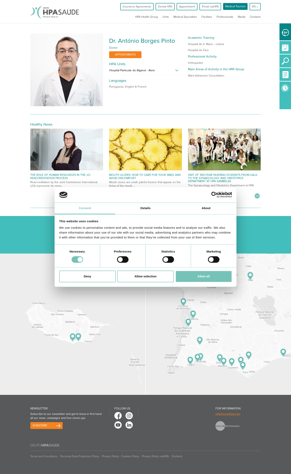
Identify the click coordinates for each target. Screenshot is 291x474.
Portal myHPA (210, 6)
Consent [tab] (85, 208)
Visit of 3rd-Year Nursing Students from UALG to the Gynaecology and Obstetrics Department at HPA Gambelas (222, 178)
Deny (87, 276)
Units (165, 17)
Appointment (187, 6)
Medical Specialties (185, 17)
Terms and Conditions (43, 456)
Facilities (206, 17)
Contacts (255, 17)
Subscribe (40, 425)
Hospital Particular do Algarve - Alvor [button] (132, 70)
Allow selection (145, 276)
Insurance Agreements (137, 6)
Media (241, 17)
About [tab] (206, 208)
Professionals (225, 17)
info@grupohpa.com (227, 414)
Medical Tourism (235, 6)
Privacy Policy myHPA (155, 456)
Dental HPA (165, 6)
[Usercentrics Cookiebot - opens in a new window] (214, 195)
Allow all (203, 276)
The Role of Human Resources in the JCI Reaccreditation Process (60, 176)
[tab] (145, 71)
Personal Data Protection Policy (79, 456)
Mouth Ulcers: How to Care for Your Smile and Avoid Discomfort (145, 176)
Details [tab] (145, 208)
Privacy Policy (110, 456)
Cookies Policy (130, 456)
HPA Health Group (146, 17)
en (255, 6)
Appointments (125, 54)
